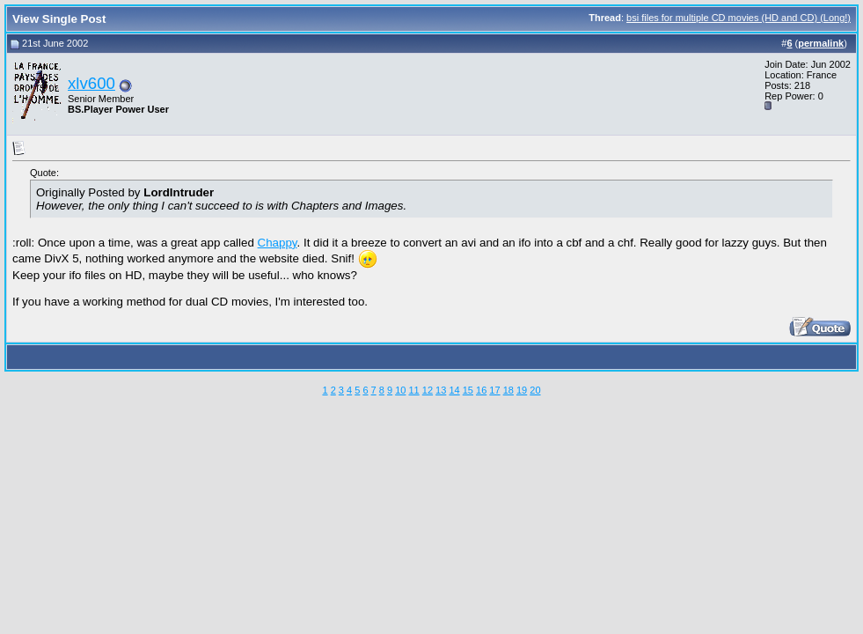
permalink (821, 43)
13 (440, 390)
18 (508, 390)
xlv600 (91, 83)
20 (535, 390)
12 (427, 390)
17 (494, 390)
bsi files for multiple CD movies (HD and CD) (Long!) (738, 17)
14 (454, 390)
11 (413, 390)
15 (468, 390)
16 (481, 390)
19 (521, 390)
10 (400, 390)
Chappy (277, 242)
